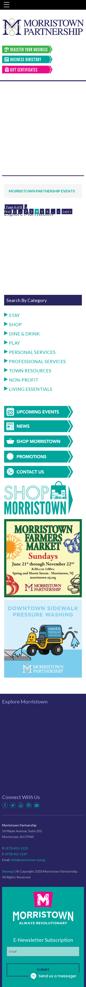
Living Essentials (28, 389)
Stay (12, 315)
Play (12, 343)
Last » (67, 211)
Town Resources (27, 370)
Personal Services (29, 352)
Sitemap (8, 871)
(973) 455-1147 (16, 854)
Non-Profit (21, 380)
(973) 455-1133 (17, 848)
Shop (13, 324)
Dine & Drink (22, 333)
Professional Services (35, 361)
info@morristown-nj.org (28, 860)
